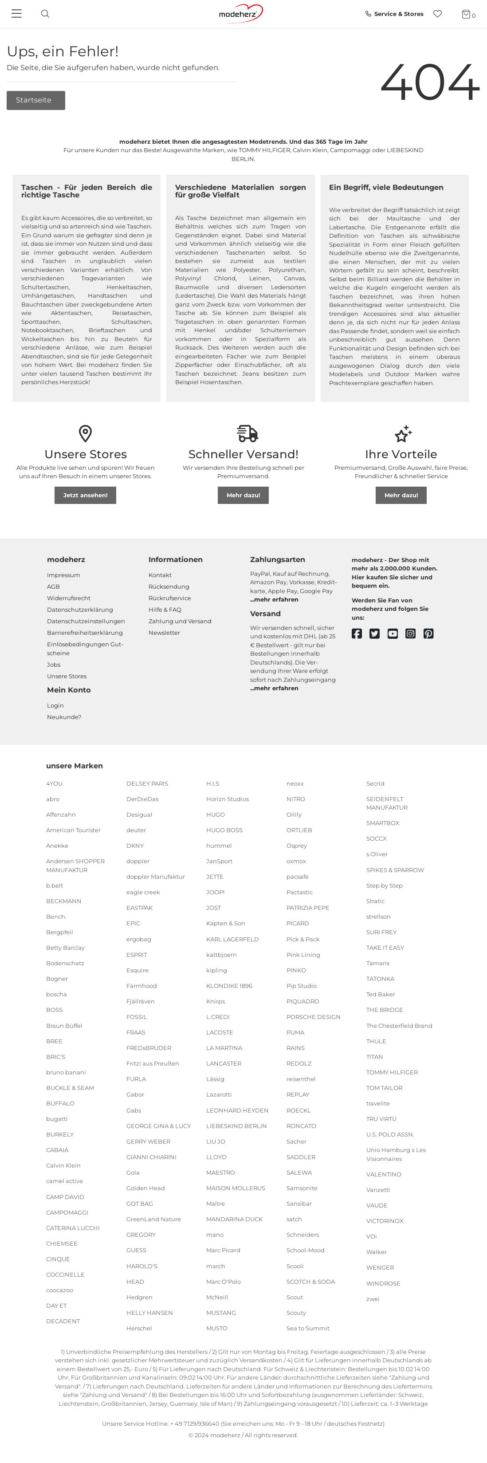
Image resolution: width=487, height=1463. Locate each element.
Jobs (53, 664)
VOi (371, 1236)
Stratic (375, 901)
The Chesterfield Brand (399, 1025)
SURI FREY (381, 932)
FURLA (136, 1078)
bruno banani (66, 1072)
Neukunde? (64, 716)
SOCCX (376, 838)
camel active (64, 1180)
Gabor (135, 1094)
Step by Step (384, 885)
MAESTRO (220, 1172)
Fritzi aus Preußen (152, 1063)
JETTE (215, 876)
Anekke (57, 845)
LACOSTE (219, 1032)
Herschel (139, 1328)
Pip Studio (302, 985)
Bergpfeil (59, 932)
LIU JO (215, 1141)
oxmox (296, 861)
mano (215, 1234)
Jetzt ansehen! (85, 495)
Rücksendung (169, 586)
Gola (133, 1172)
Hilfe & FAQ (165, 609)
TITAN (374, 1056)
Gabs (133, 1109)
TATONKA (380, 978)
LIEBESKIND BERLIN (236, 1125)
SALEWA (299, 1172)
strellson (378, 916)
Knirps (215, 1001)
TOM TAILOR (384, 1087)
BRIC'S (55, 1056)
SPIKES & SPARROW (395, 869)
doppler (137, 861)
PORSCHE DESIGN (314, 1016)
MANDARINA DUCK (234, 1219)
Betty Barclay (65, 947)
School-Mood (306, 1250)
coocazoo (59, 1290)
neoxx (295, 783)
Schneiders (303, 1234)
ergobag (138, 938)
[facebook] (361, 634)
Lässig (215, 1078)
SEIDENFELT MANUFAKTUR (387, 803)
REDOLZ (299, 1063)
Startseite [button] (34, 99)
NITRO (296, 798)
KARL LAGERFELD (232, 938)
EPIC (133, 923)
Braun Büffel (64, 1025)
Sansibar (299, 1203)
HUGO (215, 814)
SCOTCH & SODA (311, 1281)
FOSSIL (136, 1016)
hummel (219, 845)
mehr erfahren (276, 599)
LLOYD (216, 1156)
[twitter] (378, 634)
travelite (378, 1103)
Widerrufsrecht (68, 598)
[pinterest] (433, 634)
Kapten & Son (225, 923)
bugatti (57, 1118)
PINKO (296, 970)
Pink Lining (303, 954)
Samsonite (302, 1188)
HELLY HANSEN (149, 1312)
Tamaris (377, 963)
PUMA (295, 1032)
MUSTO (217, 1328)
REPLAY (298, 1094)
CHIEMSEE (62, 1243)
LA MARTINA (224, 1047)
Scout (295, 1296)
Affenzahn (61, 814)
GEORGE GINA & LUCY (158, 1125)
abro (52, 798)
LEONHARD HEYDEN (237, 1109)
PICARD (298, 923)
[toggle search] (43, 14)
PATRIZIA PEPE (308, 907)
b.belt (54, 885)
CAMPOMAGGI (67, 1211)
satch (294, 1219)
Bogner (57, 978)
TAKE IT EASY (385, 947)
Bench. (56, 916)
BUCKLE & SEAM (70, 1087)
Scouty (296, 1312)
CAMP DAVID (65, 1196)
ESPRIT (136, 954)
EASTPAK (139, 907)
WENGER (380, 1267)
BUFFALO (60, 1103)
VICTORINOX (385, 1220)
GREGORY (141, 1234)
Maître (215, 1203)
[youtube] (397, 634)
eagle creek (143, 892)
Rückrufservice (170, 598)
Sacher (296, 1141)
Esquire (137, 970)
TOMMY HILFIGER (392, 1072)
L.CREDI (218, 1016)
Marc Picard (223, 1250)
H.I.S (212, 783)
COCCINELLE (65, 1274)
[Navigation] (18, 14)
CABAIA (57, 1149)
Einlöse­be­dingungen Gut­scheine (85, 649)
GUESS (136, 1250)
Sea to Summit (308, 1328)
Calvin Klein (63, 1165)
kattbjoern (221, 954)
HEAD (135, 1281)
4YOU (54, 783)
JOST (213, 907)
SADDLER (301, 1156)
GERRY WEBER (148, 1141)
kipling (216, 970)
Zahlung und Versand (180, 621)
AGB (53, 586)
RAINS (296, 1047)
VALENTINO (383, 1174)
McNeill (217, 1296)
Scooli (295, 1265)
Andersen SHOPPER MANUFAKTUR (75, 865)
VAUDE (377, 1205)
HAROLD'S (141, 1265)
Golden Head (145, 1188)
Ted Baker (380, 994)
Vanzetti (378, 1189)
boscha (56, 994)
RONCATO (301, 1125)
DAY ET (56, 1305)
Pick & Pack (303, 938)
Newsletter (164, 632)
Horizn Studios (227, 798)
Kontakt (160, 574)
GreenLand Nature (153, 1219)
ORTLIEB (299, 830)
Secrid (375, 783)
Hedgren (139, 1296)
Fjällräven (140, 1001)
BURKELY (60, 1134)
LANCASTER (223, 1063)
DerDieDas (142, 798)
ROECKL (299, 1109)
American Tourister (73, 830)
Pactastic (300, 892)
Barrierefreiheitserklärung (85, 632)
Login (55, 705)
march (215, 1265)
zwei (373, 1298)
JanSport (219, 861)
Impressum (63, 574)
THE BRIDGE (384, 1009)
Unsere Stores (66, 676)
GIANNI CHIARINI (151, 1156)
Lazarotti (219, 1094)
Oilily (294, 814)
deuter (136, 830)
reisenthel (301, 1078)
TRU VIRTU (381, 1118)
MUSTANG (221, 1312)
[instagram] (414, 634)
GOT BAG (139, 1203)
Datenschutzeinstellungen (86, 621)
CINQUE (58, 1258)
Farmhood (141, 985)
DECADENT (63, 1321)
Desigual (139, 814)
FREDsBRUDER (148, 1047)
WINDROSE (383, 1282)
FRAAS (135, 1032)
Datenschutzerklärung (80, 609)
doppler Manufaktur (155, 876)
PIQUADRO (303, 1001)
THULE (376, 1040)
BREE (54, 1040)
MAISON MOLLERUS (235, 1188)
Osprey (297, 845)
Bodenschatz (65, 963)
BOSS (54, 1009)
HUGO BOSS (224, 830)
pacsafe (298, 876)
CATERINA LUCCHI (73, 1227)
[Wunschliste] (440, 14)
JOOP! (215, 892)
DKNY (135, 845)
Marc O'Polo (223, 1281)
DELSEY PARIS (147, 783)
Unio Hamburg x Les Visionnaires (396, 1154)
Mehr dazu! (243, 495)
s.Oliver (377, 853)
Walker (376, 1251)
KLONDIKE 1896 (229, 985)
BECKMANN (64, 901)
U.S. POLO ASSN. (390, 1134)
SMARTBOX (383, 822)
